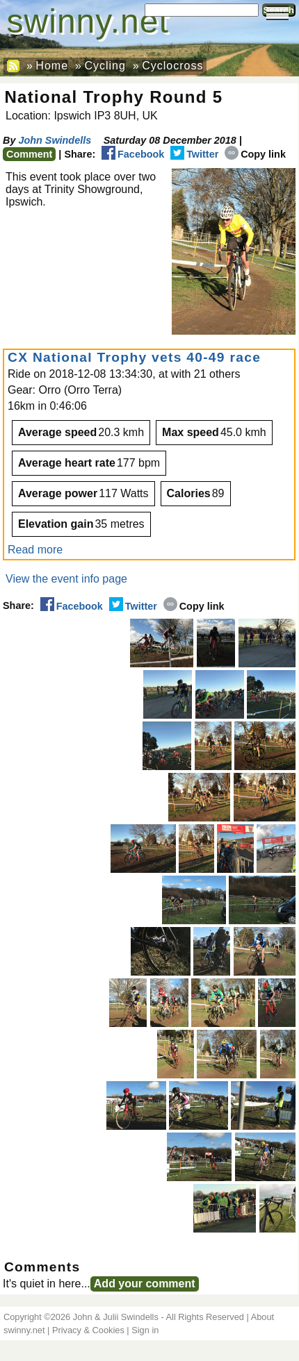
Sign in (145, 1330)
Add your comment (144, 1283)
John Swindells (54, 140)
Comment (29, 154)
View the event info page (66, 579)
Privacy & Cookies (88, 1330)
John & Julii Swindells (116, 1317)
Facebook (133, 154)
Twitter (194, 154)
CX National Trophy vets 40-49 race (134, 357)
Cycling (104, 66)
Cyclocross (172, 66)
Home (51, 66)
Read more (35, 550)
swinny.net (88, 21)
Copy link (255, 154)
